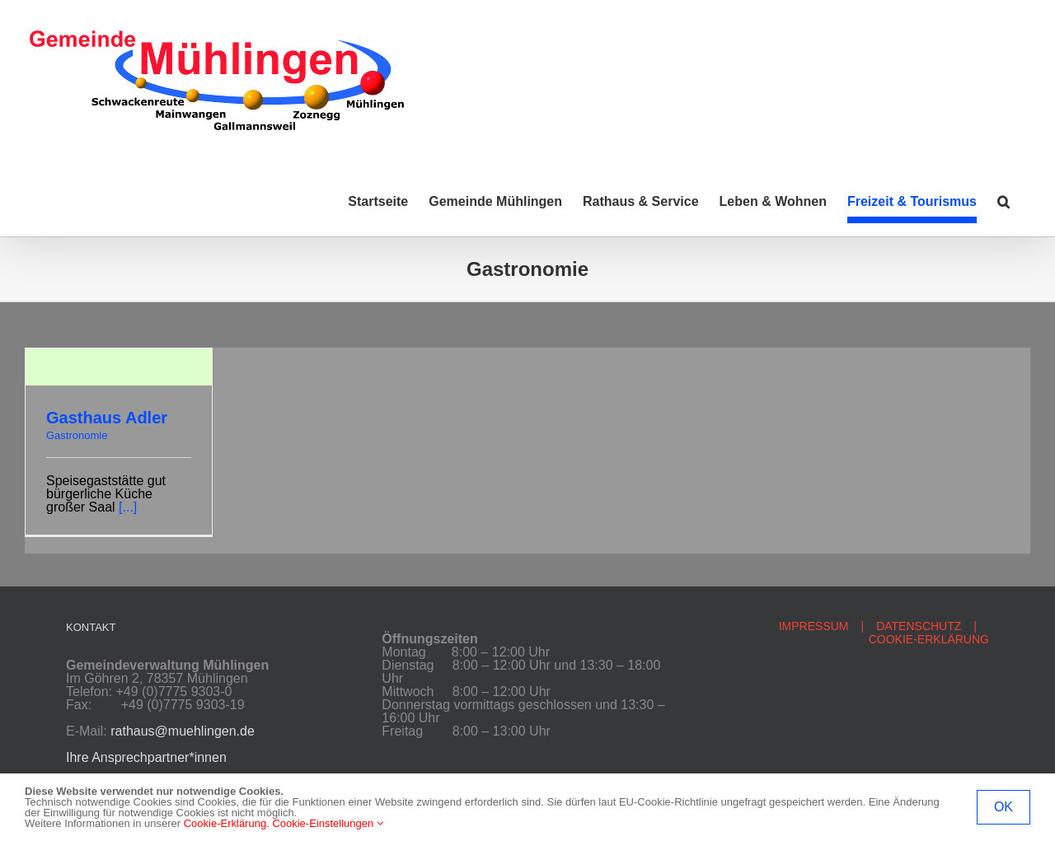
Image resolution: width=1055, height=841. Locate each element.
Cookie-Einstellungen (327, 823)
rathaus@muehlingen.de (182, 731)
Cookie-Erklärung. (227, 823)
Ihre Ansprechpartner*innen (146, 757)
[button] (1003, 201)
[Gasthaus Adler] (119, 355)
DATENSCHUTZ (918, 626)
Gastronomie (76, 435)
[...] (128, 507)
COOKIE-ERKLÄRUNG (929, 639)
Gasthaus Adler (106, 418)
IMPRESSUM (814, 626)
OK (1003, 807)
